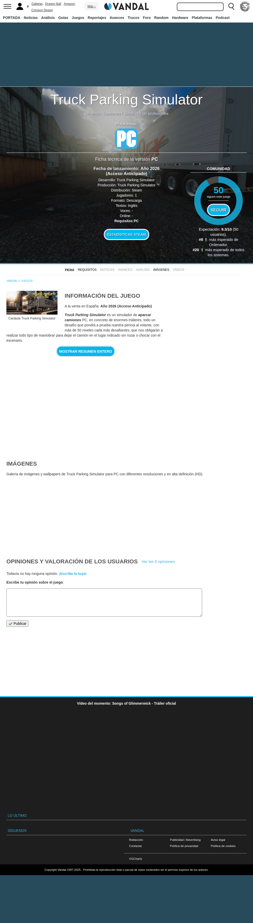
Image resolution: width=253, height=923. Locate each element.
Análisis (48, 18)
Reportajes (97, 18)
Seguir (218, 210)
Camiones (112, 113)
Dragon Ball (53, 4)
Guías (63, 18)
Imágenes (161, 270)
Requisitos (87, 270)
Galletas (37, 4)
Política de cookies (223, 845)
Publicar (17, 623)
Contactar (135, 845)
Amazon (69, 4)
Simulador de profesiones (146, 113)
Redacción (136, 839)
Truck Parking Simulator (126, 99)
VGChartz (135, 858)
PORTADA (11, 18)
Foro (147, 18)
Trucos (134, 18)
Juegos (78, 18)
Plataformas (202, 18)
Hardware (180, 18)
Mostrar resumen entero (85, 351)
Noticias (31, 18)
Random (161, 18)
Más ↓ (91, 6)
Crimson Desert (42, 10)
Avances (117, 18)
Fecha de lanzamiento (116, 168)
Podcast (222, 18)
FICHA (69, 270)
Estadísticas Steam (126, 234)
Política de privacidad (184, 845)
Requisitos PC (126, 221)
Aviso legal (218, 839)
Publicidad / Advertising (185, 839)
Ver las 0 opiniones (158, 561)
